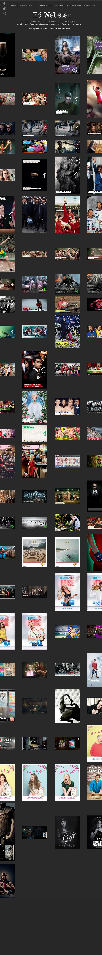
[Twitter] (4, 9)
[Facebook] (4, 4)
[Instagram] (4, 13)
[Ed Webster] (52, 15)
